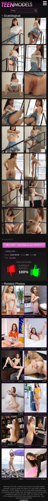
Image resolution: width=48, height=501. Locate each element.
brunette (12, 258)
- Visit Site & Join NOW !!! (24, 245)
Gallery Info (10, 251)
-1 (12, 270)
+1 (35, 270)
